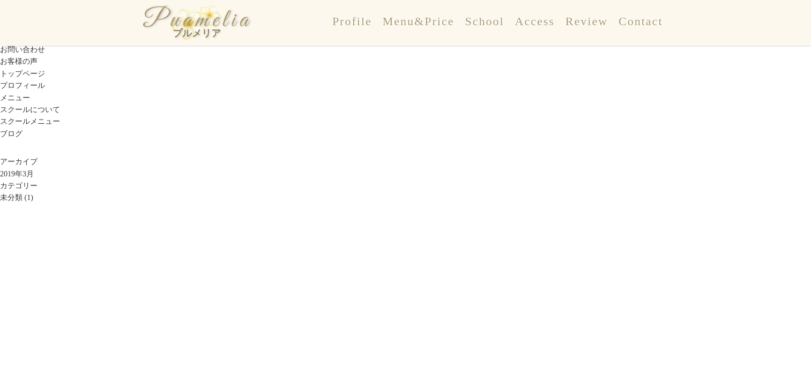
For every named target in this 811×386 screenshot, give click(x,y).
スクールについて (30, 110)
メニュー (15, 98)
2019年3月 (17, 174)
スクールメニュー (30, 121)
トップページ (22, 74)
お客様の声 (19, 61)
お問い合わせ (22, 50)
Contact (641, 21)
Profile (352, 21)
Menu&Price (419, 21)
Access (535, 21)
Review (587, 21)
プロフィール (22, 85)
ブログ (11, 134)
